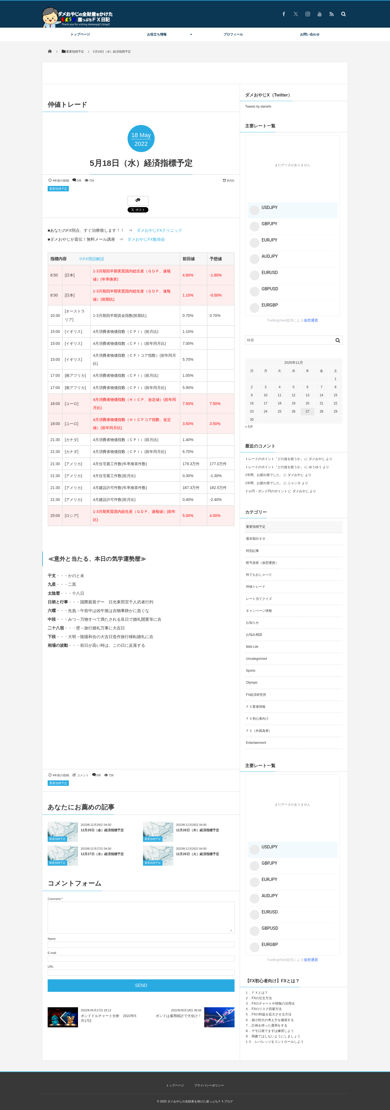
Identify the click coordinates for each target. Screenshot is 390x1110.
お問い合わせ (310, 34)
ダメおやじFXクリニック (159, 230)
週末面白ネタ (255, 538)
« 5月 (249, 427)
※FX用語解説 (91, 258)
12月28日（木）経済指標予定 (197, 834)
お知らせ (252, 623)
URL (51, 966)
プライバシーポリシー (209, 1085)
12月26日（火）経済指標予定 (197, 858)
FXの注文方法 (262, 998)
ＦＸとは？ (260, 993)
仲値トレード (255, 586)
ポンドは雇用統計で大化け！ (179, 1016)
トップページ (80, 34)
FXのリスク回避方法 (267, 1009)
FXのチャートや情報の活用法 (273, 1003)
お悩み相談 (254, 634)
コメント (83, 775)
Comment (54, 898)
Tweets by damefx (258, 106)
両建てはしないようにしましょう (276, 1036)
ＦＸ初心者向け (257, 718)
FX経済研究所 (256, 695)
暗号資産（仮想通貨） (262, 563)
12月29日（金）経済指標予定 (102, 834)
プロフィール (233, 34)
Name (52, 938)
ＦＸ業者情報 (255, 707)
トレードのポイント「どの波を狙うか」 (274, 459)
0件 (79, 180)
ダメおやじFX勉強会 (146, 239)
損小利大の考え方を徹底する (273, 1020)
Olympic (252, 682)
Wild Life (252, 647)
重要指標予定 (58, 188)
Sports (250, 671)
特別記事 (252, 551)
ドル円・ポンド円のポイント (266, 491)
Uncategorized (256, 659)
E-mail (52, 952)
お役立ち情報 (157, 34)
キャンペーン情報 (259, 611)
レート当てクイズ (259, 599)
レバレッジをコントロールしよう (279, 1042)
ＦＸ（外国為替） (259, 731)
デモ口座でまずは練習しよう (273, 1031)
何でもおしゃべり (259, 575)
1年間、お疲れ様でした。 (264, 475)
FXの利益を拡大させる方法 (271, 1014)
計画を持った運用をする (269, 1025)
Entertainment (256, 743)
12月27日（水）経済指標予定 (102, 858)
